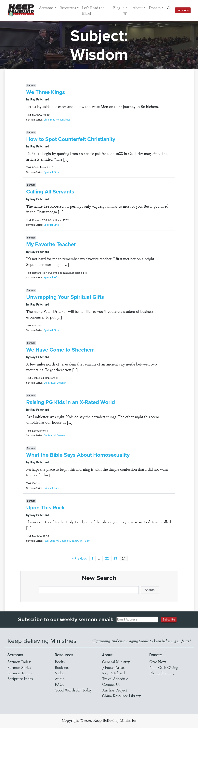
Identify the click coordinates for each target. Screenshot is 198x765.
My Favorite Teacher (51, 244)
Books (60, 661)
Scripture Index (20, 678)
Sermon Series (19, 667)
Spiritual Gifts (51, 172)
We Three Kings (45, 92)
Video (59, 673)
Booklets (62, 667)
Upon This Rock (45, 508)
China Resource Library (121, 695)
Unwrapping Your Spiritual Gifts (65, 297)
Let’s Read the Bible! (93, 10)
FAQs (59, 684)
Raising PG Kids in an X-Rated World (70, 402)
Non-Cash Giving (163, 667)
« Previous (79, 558)
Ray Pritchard (113, 673)
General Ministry (116, 661)
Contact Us (111, 684)
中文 (125, 10)
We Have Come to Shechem (60, 350)
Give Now (157, 661)
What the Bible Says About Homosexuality (78, 455)
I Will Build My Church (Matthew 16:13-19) (67, 540)
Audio (59, 678)
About (138, 7)
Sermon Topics (19, 673)
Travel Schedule (115, 678)
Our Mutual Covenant (55, 382)
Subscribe (183, 10)
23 (115, 558)
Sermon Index (19, 661)
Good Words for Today (73, 690)
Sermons (46, 7)
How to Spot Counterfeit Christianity (70, 139)
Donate (155, 7)
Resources (67, 7)
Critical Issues (51, 488)
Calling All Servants (50, 192)
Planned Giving (161, 673)
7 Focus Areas (113, 667)
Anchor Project (114, 690)
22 (107, 558)
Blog (116, 7)
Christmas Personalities (57, 119)
